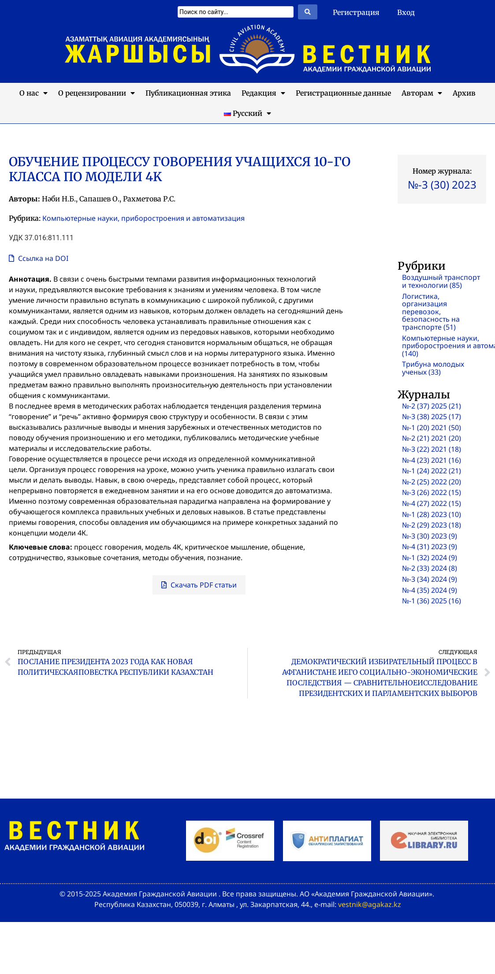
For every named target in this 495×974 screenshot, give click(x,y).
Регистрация (356, 12)
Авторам (422, 93)
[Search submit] (307, 11)
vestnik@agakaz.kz (369, 904)
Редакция (263, 93)
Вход (406, 12)
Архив (464, 93)
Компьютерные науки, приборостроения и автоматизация (143, 218)
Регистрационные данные (343, 93)
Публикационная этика (188, 93)
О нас (33, 93)
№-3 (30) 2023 (442, 184)
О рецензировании (96, 93)
